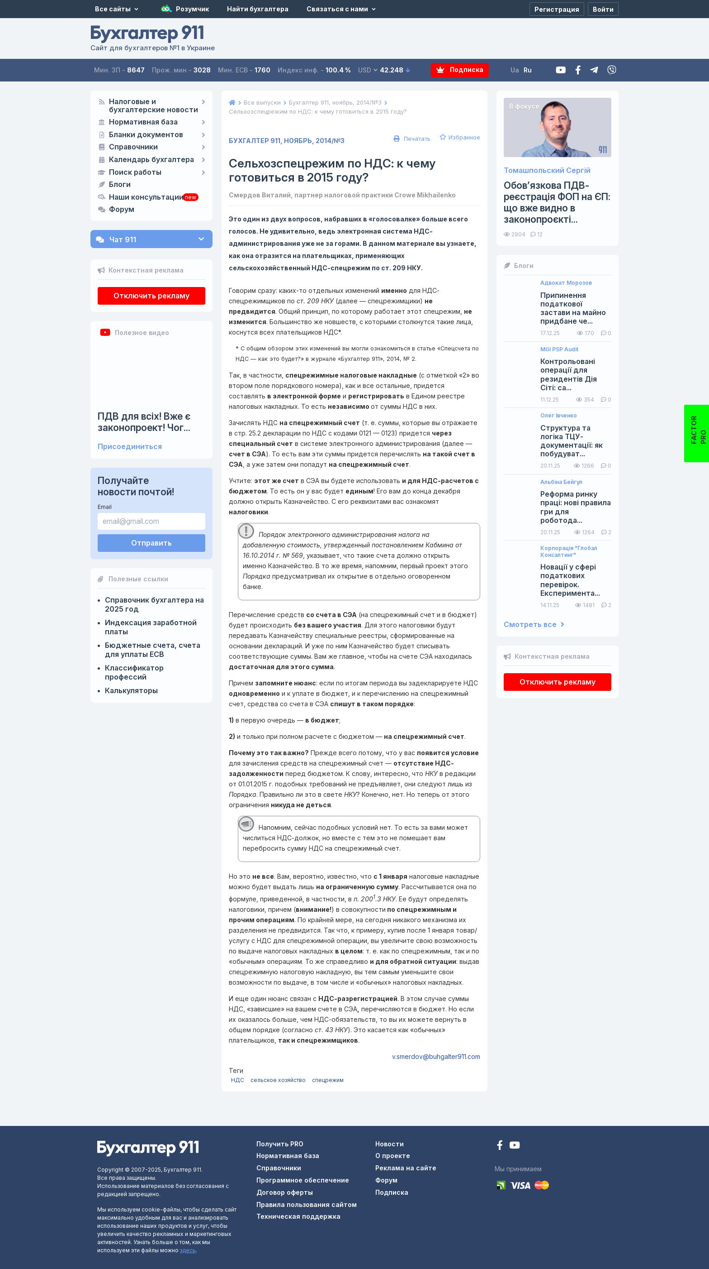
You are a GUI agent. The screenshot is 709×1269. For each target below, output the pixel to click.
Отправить (151, 542)
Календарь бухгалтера (151, 160)
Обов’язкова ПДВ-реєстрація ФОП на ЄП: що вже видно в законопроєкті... (557, 202)
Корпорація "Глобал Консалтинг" (568, 551)
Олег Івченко (558, 415)
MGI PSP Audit (559, 349)
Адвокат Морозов (566, 283)
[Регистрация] (556, 9)
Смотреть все (534, 624)
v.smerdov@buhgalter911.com (436, 1056)
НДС (237, 1080)
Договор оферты (284, 1192)
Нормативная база (143, 122)
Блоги (120, 185)
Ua (515, 70)
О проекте (392, 1155)
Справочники (133, 147)
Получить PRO (279, 1144)
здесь (188, 1250)
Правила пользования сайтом (306, 1204)
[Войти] (603, 9)
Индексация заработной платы (151, 627)
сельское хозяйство (278, 1080)
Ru (528, 70)
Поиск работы (135, 172)
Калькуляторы (131, 690)
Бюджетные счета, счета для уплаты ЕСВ (152, 650)
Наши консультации (146, 197)
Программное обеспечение (302, 1180)
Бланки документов (146, 135)
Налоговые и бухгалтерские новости (153, 106)
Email (105, 506)
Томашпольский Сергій (547, 170)
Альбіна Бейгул (561, 482)
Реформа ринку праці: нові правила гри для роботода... (575, 507)
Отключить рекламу (151, 295)
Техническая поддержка (298, 1216)
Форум (121, 210)
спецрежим (328, 1080)
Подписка (460, 70)
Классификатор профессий (134, 672)
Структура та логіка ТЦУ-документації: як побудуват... (571, 441)
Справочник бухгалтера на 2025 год (154, 604)
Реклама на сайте (405, 1168)
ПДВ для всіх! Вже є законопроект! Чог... (144, 422)
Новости (389, 1144)
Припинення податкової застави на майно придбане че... (573, 308)
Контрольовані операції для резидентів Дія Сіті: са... (568, 374)
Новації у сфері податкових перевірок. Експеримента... (570, 580)
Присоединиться (130, 446)
